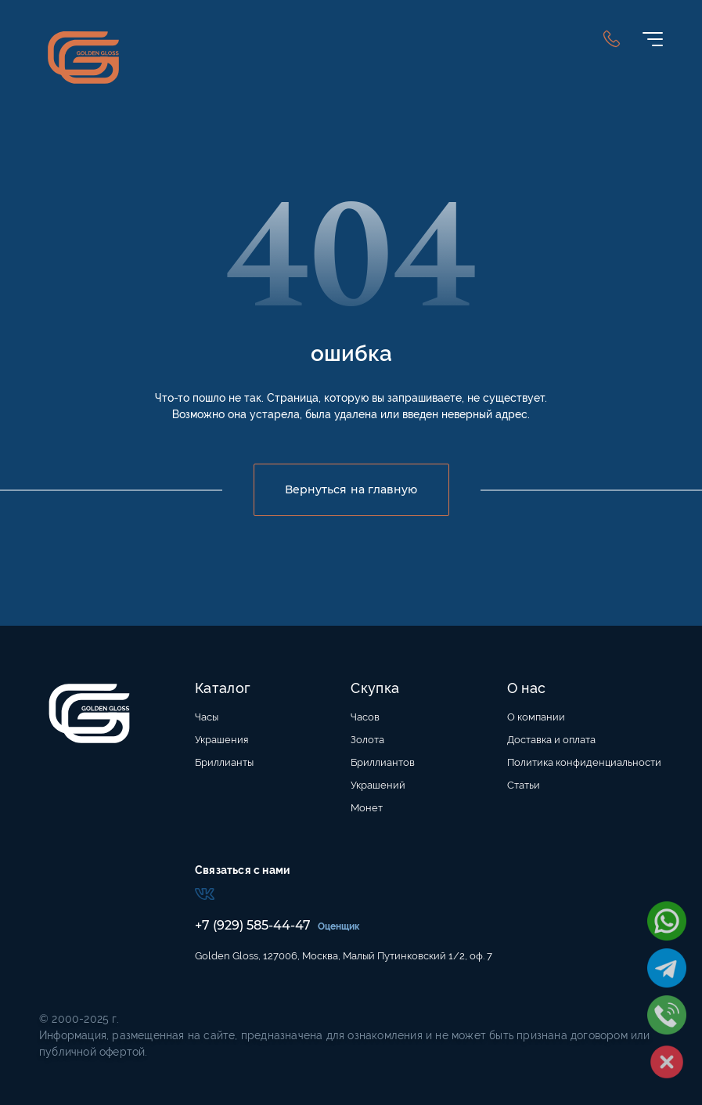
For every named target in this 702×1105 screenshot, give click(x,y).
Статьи (523, 785)
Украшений (378, 785)
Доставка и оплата (551, 740)
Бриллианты (224, 762)
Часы (206, 717)
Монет (367, 808)
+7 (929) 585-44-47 (253, 925)
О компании (536, 717)
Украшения (221, 740)
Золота (367, 740)
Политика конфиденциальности (584, 762)
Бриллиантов (383, 762)
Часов (365, 717)
